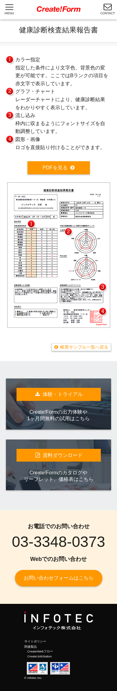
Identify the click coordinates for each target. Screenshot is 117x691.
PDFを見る (55, 167)
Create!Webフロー (40, 651)
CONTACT (107, 9)
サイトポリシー (35, 641)
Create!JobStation (39, 656)
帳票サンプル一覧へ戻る (84, 347)
